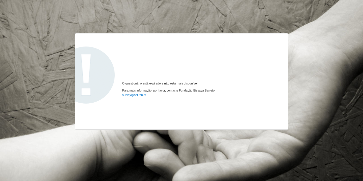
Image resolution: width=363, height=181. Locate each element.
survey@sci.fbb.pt (134, 95)
